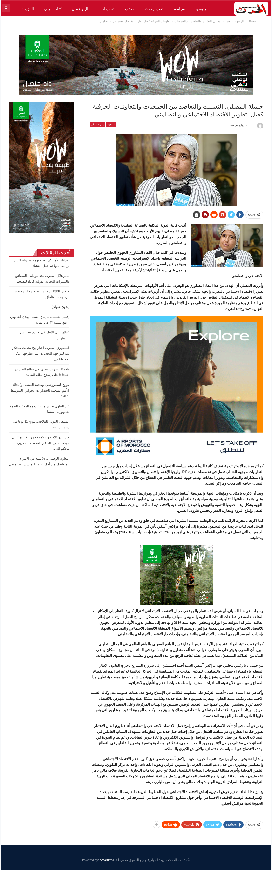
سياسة (179, 9)
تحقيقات (107, 9)
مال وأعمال (81, 9)
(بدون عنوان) (60, 307)
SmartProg (107, 860)
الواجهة (111, 124)
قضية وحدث (154, 9)
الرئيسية (202, 9)
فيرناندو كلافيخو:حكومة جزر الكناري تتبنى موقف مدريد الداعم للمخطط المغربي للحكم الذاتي (40, 443)
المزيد (29, 9)
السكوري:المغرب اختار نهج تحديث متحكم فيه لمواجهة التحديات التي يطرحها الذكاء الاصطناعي (40, 353)
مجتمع (129, 9)
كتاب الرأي (52, 9)
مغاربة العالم (97, 124)
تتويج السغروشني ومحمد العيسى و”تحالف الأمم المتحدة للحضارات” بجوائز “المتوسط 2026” (39, 390)
